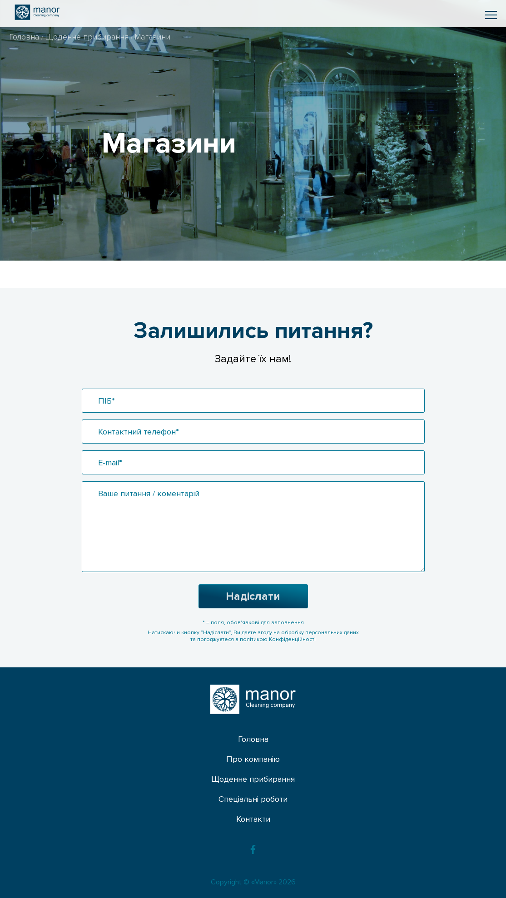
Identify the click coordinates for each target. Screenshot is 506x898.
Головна (25, 37)
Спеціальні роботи (253, 799)
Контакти (253, 819)
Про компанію (253, 759)
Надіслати (253, 596)
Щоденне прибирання (88, 37)
